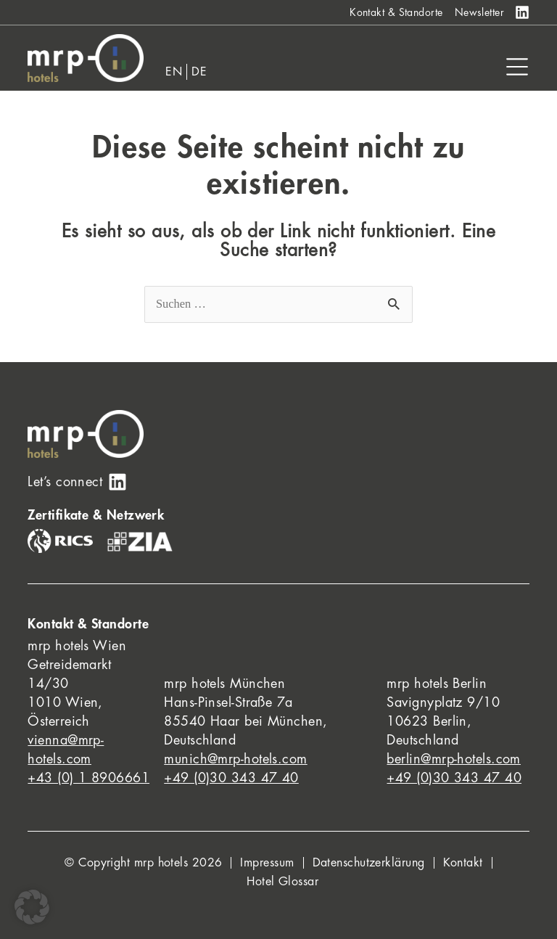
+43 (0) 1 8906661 (88, 777)
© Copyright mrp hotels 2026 (143, 863)
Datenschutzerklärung (369, 863)
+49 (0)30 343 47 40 (231, 777)
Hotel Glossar (282, 881)
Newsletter (480, 12)
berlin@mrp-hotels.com (453, 759)
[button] (32, 907)
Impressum (267, 863)
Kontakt (463, 863)
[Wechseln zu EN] (174, 72)
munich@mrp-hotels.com (235, 759)
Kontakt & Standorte (396, 12)
